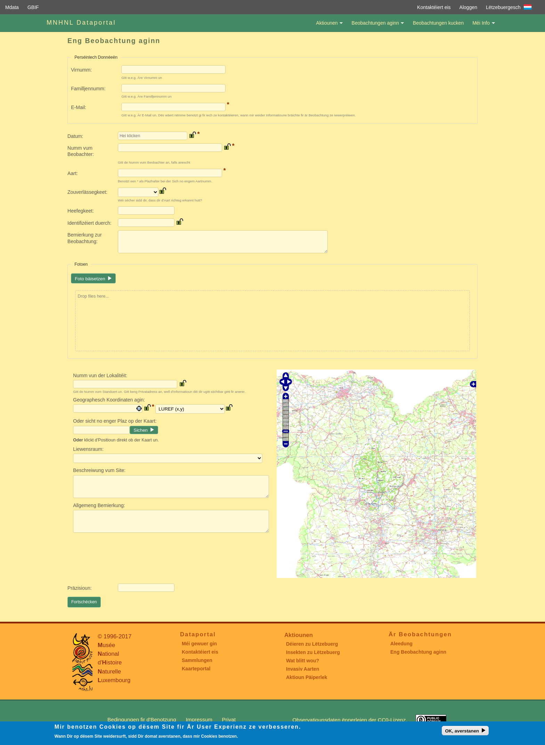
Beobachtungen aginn (375, 26)
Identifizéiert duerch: (89, 223)
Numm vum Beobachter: (80, 151)
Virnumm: (81, 70)
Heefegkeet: (80, 211)
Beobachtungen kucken (438, 23)
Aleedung (401, 643)
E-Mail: (78, 107)
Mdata (12, 7)
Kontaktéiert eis (434, 7)
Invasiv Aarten (302, 669)
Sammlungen (197, 660)
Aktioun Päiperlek (306, 677)
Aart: (72, 173)
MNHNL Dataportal (81, 22)
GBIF (33, 7)
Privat (229, 719)
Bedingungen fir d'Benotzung (141, 719)
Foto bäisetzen (90, 278)
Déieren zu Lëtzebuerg (312, 644)
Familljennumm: (88, 88)
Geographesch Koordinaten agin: (109, 400)
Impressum (199, 719)
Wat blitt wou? (302, 660)
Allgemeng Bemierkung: (99, 505)
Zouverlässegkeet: (87, 192)
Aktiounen (327, 26)
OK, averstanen (462, 731)
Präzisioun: (79, 588)
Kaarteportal (196, 668)
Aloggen (468, 7)
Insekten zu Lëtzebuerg (313, 652)
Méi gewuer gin (199, 643)
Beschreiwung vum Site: (99, 470)
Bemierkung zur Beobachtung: (84, 238)
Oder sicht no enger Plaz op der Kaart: (114, 421)
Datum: (75, 136)
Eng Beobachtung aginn (418, 652)
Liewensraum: (88, 449)
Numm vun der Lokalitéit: (100, 375)
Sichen (140, 430)
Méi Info (481, 26)
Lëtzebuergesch (503, 7)
